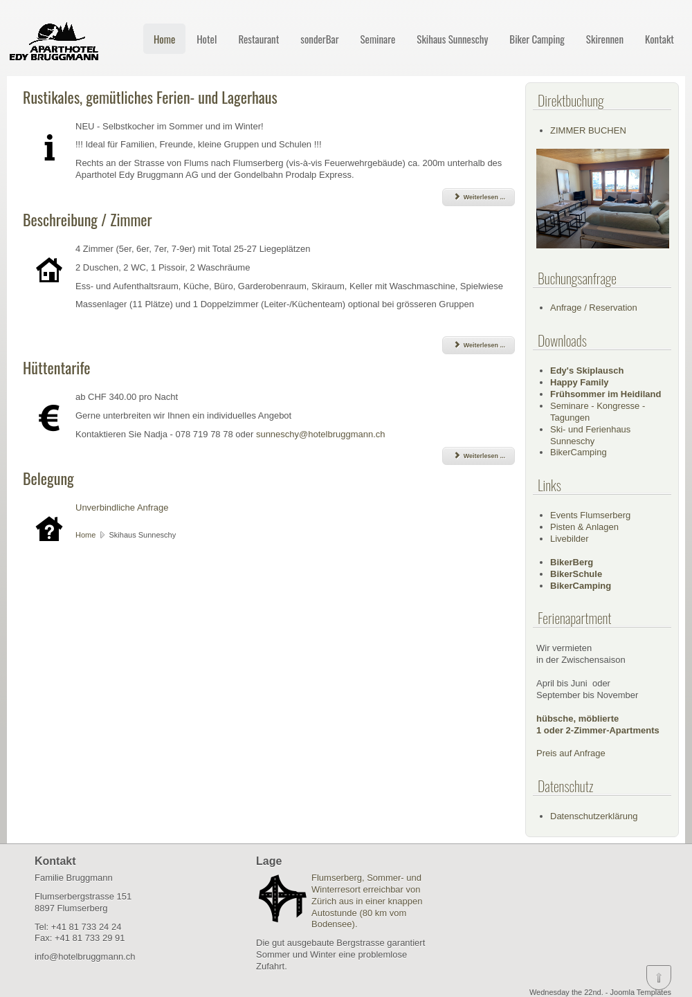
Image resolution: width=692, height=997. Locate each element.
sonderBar (319, 38)
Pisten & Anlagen (584, 527)
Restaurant (258, 38)
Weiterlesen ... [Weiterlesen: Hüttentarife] (478, 456)
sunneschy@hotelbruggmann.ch (320, 434)
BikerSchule (576, 574)
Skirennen (604, 38)
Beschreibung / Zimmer (87, 219)
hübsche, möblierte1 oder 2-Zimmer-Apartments (597, 724)
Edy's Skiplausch (586, 370)
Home (164, 38)
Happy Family (579, 382)
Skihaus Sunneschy (452, 38)
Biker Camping (537, 38)
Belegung (48, 478)
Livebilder (569, 538)
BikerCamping (578, 452)
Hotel (207, 38)
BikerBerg (571, 562)
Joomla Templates (640, 992)
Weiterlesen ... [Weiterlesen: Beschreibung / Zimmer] (478, 345)
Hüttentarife (57, 367)
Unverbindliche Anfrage (121, 507)
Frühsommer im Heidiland (605, 394)
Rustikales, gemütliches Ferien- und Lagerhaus (150, 97)
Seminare (377, 38)
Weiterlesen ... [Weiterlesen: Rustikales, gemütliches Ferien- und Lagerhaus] (478, 197)
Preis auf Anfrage (571, 753)
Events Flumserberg (590, 515)
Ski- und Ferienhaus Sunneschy (590, 435)
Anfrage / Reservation (593, 307)
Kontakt (659, 38)
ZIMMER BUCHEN (588, 130)
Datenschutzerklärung (593, 816)
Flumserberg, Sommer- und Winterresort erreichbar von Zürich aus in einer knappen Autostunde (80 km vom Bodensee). (366, 901)
